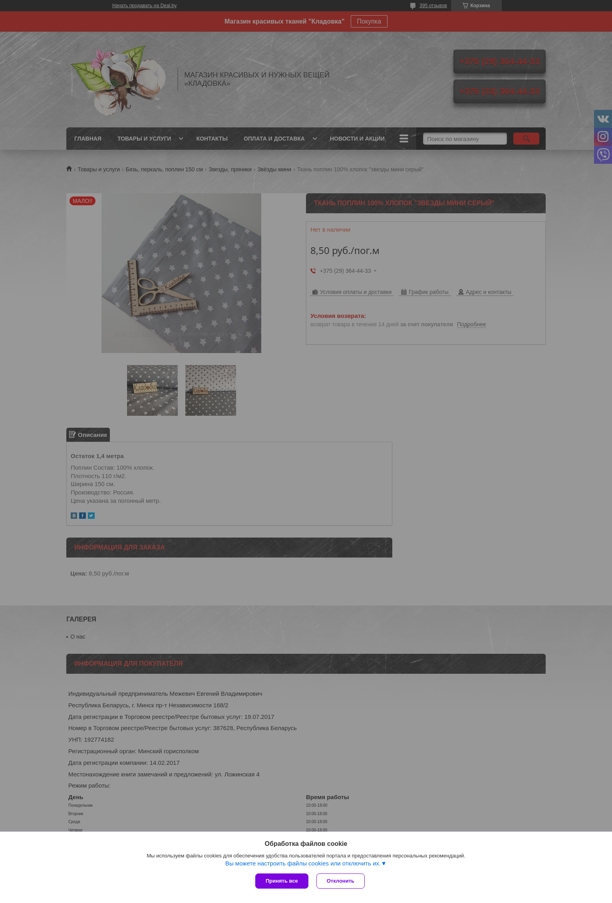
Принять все (282, 881)
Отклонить (340, 881)
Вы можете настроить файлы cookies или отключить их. (303, 863)
